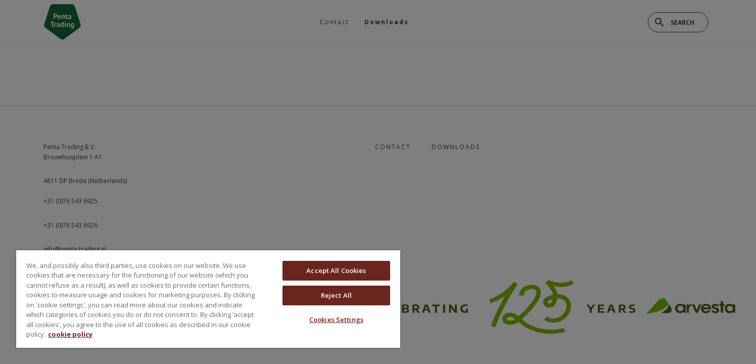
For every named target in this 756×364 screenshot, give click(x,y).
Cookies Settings (336, 319)
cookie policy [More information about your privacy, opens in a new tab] (70, 334)
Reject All (336, 295)
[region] (208, 299)
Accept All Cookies (336, 270)
